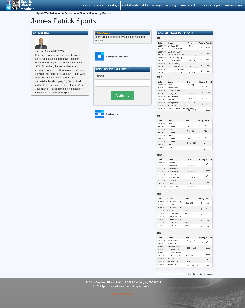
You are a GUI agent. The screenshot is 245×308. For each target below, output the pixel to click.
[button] (8, 2)
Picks (145, 5)
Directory (171, 5)
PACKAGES (102, 32)
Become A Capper (210, 5)
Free (85, 5)
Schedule (98, 5)
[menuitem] (86, 5)
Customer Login (233, 5)
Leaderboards (130, 5)
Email (99, 76)
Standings (113, 5)
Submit (122, 95)
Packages (157, 5)
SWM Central (187, 5)
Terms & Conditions (122, 293)
